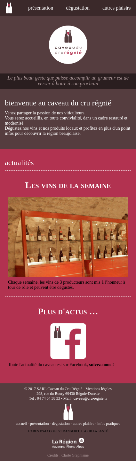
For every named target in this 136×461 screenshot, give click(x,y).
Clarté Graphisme (75, 455)
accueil (10, 8)
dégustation (78, 8)
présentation (40, 8)
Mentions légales (98, 389)
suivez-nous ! (101, 364)
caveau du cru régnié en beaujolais (68, 44)
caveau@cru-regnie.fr (90, 398)
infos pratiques (108, 423)
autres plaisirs (116, 8)
